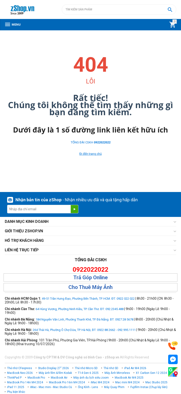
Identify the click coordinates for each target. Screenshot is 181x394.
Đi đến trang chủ (90, 154)
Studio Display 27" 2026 (53, 368)
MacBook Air (59, 377)
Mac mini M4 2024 (127, 382)
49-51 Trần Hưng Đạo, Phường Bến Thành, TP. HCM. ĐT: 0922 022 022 (88, 298)
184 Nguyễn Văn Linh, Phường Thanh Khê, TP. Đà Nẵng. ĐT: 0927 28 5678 (84, 319)
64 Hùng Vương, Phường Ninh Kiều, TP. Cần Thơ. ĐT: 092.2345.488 (80, 309)
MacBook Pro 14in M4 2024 (25, 382)
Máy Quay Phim (114, 387)
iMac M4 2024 (100, 382)
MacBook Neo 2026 (20, 373)
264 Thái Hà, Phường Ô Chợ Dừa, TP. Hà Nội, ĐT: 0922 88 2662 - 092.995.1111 (84, 330)
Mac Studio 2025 (156, 382)
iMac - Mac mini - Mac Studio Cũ (51, 387)
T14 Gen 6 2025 (88, 373)
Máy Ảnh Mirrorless (117, 373)
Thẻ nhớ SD (111, 368)
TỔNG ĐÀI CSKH (90, 142)
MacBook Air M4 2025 (129, 377)
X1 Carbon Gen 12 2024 (151, 373)
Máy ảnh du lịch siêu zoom (91, 377)
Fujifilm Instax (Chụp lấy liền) (148, 387)
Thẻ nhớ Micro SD (86, 368)
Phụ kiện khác (16, 392)
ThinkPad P (14, 377)
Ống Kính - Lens (88, 387)
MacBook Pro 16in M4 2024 (67, 382)
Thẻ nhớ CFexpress (19, 368)
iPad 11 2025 (15, 387)
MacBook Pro (36, 377)
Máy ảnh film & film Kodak (55, 373)
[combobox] (119, 9)
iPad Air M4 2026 (135, 368)
